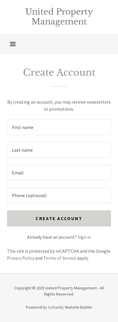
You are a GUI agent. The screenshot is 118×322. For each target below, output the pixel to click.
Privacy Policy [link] (20, 258)
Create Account (58, 218)
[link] (59, 16)
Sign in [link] (84, 237)
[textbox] (59, 127)
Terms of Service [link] (59, 258)
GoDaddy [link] (56, 307)
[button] (13, 44)
